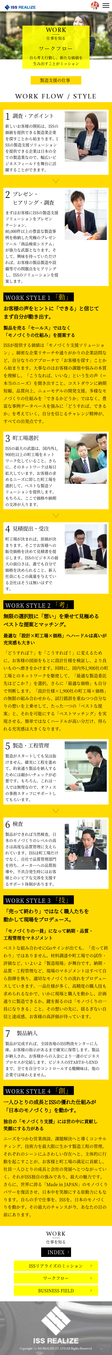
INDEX (56, 1252)
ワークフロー (56, 1278)
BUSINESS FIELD (56, 1290)
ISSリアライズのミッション (56, 1266)
